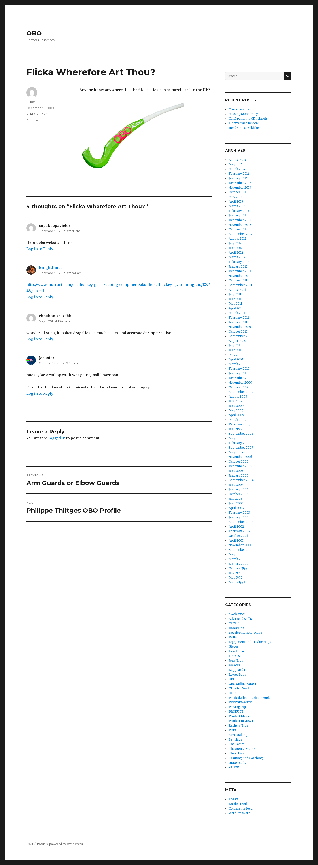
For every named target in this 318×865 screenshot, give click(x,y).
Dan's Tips (236, 628)
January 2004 (239, 489)
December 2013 (240, 183)
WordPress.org (239, 813)
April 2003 (236, 508)
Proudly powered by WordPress (60, 844)
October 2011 (238, 280)
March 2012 (237, 257)
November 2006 (240, 457)
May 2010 (235, 355)
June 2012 (236, 248)
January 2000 (239, 564)
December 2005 (240, 466)
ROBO (233, 730)
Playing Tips (238, 707)
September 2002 (241, 522)
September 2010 (240, 336)
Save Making (238, 735)
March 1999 (237, 582)
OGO (232, 693)
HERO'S (234, 656)
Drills (233, 637)
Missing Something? (244, 114)
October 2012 (238, 229)
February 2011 (239, 318)
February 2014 (239, 174)
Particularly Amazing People (250, 698)
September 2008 (241, 434)
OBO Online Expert (242, 684)
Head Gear (236, 651)
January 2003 (238, 517)
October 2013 (238, 192)
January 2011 (238, 322)
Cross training (239, 109)
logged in (57, 438)
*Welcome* (237, 614)
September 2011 (240, 285)
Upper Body (237, 763)
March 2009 (237, 420)
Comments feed (241, 808)
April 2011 (236, 308)
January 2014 (238, 178)
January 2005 (238, 475)
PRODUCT (236, 712)
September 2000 (241, 550)
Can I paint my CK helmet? (248, 119)
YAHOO (234, 767)
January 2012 (238, 266)
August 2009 (238, 396)
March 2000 (237, 559)
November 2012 (240, 225)
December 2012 (240, 220)
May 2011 (235, 304)
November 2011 (240, 276)
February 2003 (239, 513)
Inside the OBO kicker (244, 128)
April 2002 (236, 526)
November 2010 (240, 327)
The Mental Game (242, 749)
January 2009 (238, 429)
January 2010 (238, 373)
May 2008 (236, 438)
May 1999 (235, 578)
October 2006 (238, 461)
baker (30, 101)
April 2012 (236, 253)
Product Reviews (241, 721)
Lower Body (237, 674)
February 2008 (239, 443)
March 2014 (237, 169)
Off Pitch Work (239, 688)
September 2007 (241, 448)
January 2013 (238, 215)
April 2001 (236, 540)
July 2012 (235, 243)
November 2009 (240, 383)
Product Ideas (239, 716)
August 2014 (237, 160)
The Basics (236, 744)
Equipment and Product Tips (250, 642)
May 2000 (236, 554)
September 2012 (240, 234)
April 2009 (236, 415)
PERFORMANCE (37, 114)
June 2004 (236, 485)
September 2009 (241, 392)
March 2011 (237, 313)
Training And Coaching (246, 758)
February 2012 (239, 262)
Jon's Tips (236, 660)
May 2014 (235, 164)
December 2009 (240, 378)
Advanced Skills (240, 619)
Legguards (237, 670)
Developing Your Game (245, 633)
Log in (233, 799)
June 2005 (236, 471)
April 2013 (236, 201)
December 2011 (240, 271)
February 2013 (239, 211)
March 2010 (237, 364)
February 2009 (239, 424)
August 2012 (237, 239)
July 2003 (235, 499)
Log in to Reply (39, 249)
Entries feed (238, 804)
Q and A (32, 120)
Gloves (233, 647)
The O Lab (236, 753)
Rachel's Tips (238, 725)
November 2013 (240, 187)
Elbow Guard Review (243, 123)
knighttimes (50, 267)
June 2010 (236, 350)
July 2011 (235, 294)
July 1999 (235, 573)
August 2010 (237, 341)
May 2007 (236, 452)
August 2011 (237, 290)
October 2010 (238, 331)
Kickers (234, 665)
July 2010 (235, 345)
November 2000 (240, 545)
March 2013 (237, 206)
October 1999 (238, 568)
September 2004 (241, 480)
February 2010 (239, 369)
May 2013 (235, 197)
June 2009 (236, 406)
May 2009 (236, 410)
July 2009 (235, 401)
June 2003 (236, 503)
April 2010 (236, 359)
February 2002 (239, 531)
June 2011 (235, 299)
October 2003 (238, 494)
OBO (34, 33)
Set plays (235, 739)
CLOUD (234, 623)
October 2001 (238, 536)
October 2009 (238, 387)
